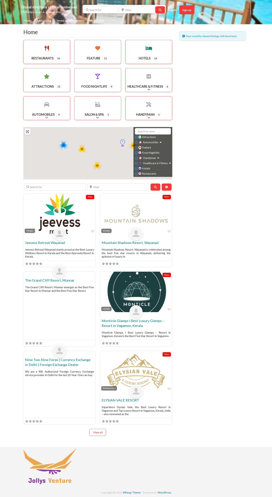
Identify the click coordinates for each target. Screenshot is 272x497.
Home (27, 20)
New (90, 196)
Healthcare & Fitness (153, 163)
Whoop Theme (132, 492)
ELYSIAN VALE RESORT (120, 400)
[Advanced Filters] (166, 186)
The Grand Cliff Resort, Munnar (49, 280)
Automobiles (148, 142)
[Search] (160, 9)
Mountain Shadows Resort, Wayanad (130, 242)
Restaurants (147, 174)
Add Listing (44, 20)
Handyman (147, 158)
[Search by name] (153, 131)
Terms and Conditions (70, 20)
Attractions (147, 137)
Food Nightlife (149, 153)
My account (97, 20)
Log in (172, 10)
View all (98, 432)
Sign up (186, 10)
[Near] (136, 9)
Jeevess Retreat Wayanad (45, 242)
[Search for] (100, 9)
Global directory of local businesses (49, 7)
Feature (145, 148)
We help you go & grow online (41, 12)
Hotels (144, 169)
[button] (122, 143)
